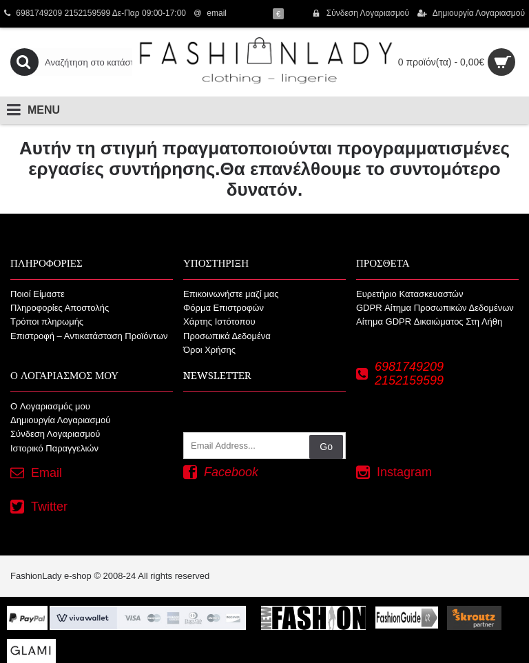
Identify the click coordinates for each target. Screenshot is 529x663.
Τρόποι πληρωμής (46, 321)
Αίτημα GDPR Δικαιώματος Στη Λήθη (429, 321)
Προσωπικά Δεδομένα (227, 336)
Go (326, 446)
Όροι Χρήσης (209, 350)
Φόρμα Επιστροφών (223, 308)
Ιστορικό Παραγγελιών (54, 448)
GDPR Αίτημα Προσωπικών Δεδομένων (435, 308)
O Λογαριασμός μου (50, 406)
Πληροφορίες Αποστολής (59, 308)
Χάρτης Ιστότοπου (219, 321)
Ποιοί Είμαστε (37, 294)
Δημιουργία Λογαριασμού (60, 420)
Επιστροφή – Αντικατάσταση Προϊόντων (89, 336)
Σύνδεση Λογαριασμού (55, 434)
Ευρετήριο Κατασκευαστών (410, 294)
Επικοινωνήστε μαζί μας (230, 294)
